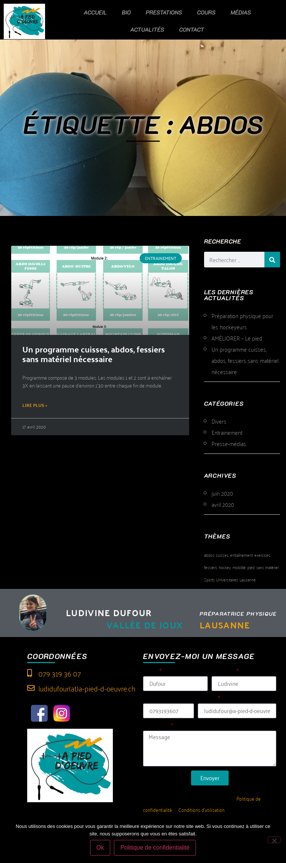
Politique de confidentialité (155, 847)
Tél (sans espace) (166, 699)
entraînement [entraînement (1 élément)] (241, 555)
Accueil (95, 12)
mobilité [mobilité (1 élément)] (239, 567)
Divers (219, 421)
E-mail (207, 699)
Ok (100, 847)
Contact (191, 29)
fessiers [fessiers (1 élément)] (210, 567)
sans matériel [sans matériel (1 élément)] (267, 567)
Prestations (164, 12)
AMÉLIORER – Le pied (237, 338)
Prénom (223, 672)
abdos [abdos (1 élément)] (209, 555)
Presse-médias (229, 443)
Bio (126, 12)
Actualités (147, 29)
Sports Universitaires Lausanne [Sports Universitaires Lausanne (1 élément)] (230, 579)
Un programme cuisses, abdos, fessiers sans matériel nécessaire (93, 353)
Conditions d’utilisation (201, 809)
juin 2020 (222, 493)
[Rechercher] (272, 259)
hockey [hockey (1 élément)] (225, 567)
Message (156, 726)
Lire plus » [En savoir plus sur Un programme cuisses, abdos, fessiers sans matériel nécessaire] (34, 405)
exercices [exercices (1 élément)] (262, 555)
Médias (241, 12)
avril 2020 (223, 504)
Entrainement (227, 432)
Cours (206, 12)
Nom (150, 672)
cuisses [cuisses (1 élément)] (222, 555)
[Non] (274, 840)
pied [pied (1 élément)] (251, 567)
